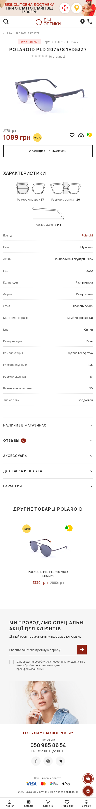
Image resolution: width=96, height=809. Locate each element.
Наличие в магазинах (48, 425)
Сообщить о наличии (48, 151)
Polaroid (87, 235)
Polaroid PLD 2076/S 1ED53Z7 (22, 33)
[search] (6, 22)
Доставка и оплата (48, 471)
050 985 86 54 (48, 745)
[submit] (82, 649)
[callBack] (90, 22)
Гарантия (48, 486)
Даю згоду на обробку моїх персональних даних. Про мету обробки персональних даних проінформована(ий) (50, 665)
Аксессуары (48, 455)
